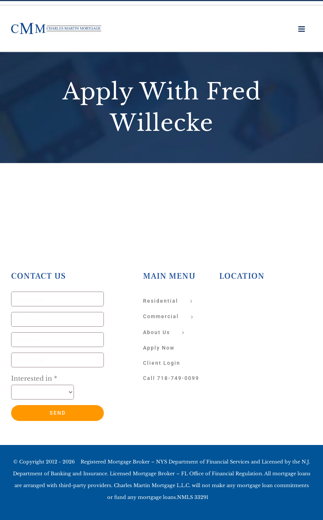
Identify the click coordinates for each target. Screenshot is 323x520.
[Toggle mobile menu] (302, 29)
